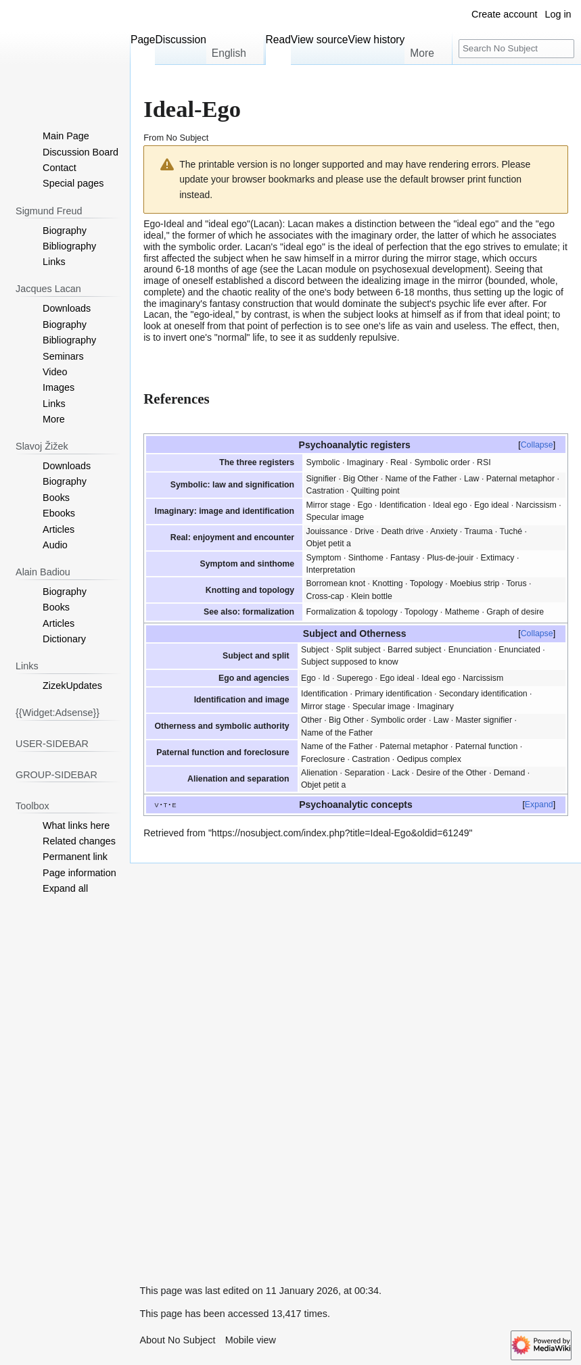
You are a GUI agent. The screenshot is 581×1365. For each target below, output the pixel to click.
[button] (65, 888)
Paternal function (486, 746)
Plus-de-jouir (450, 557)
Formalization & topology (352, 612)
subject (228, 258)
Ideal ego (450, 505)
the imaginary (171, 303)
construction (268, 303)
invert (175, 337)
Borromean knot (336, 583)
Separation (364, 772)
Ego (364, 505)
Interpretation (331, 570)
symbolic (197, 246)
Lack (400, 772)
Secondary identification (483, 693)
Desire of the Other (451, 772)
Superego (355, 678)
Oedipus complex (429, 759)
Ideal (174, 223)
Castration (325, 491)
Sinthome (366, 557)
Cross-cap (325, 596)
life (479, 303)
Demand (510, 772)
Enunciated (519, 649)
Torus (516, 583)
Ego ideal (491, 505)
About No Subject (177, 1340)
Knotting (387, 583)
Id (326, 678)
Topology (426, 583)
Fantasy (405, 557)
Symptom (324, 557)
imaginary (371, 235)
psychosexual (400, 269)
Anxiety (443, 531)
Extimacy (498, 557)
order (406, 235)
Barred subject (414, 649)
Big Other (360, 478)
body (344, 292)
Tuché (510, 531)
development (459, 269)
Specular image (335, 517)
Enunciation (470, 649)
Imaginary (365, 462)
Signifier (321, 478)
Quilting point (375, 491)
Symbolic (323, 462)
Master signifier (484, 720)
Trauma (478, 531)
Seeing (509, 269)
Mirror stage (328, 505)
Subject (315, 649)
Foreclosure (323, 759)
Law (472, 478)
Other (311, 720)
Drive (364, 531)
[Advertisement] (231, 1066)
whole (542, 280)
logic (543, 292)
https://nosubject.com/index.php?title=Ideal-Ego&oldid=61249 (340, 833)
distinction (375, 223)
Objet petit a (328, 543)
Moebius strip (474, 583)
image (156, 280)
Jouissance (327, 531)
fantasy (225, 303)
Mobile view (250, 1340)
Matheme (462, 612)
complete (162, 292)
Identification (402, 505)
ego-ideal (213, 314)
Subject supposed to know (349, 662)
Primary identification (393, 693)
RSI (484, 462)
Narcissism (536, 505)
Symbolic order (442, 462)
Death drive (402, 531)
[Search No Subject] (517, 49)
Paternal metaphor (520, 478)
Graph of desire (515, 612)
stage (465, 258)
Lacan (266, 223)
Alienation (319, 772)
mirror (366, 258)
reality (266, 292)
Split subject (357, 649)
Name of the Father (421, 478)
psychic (455, 303)
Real (398, 462)
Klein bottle (371, 596)
